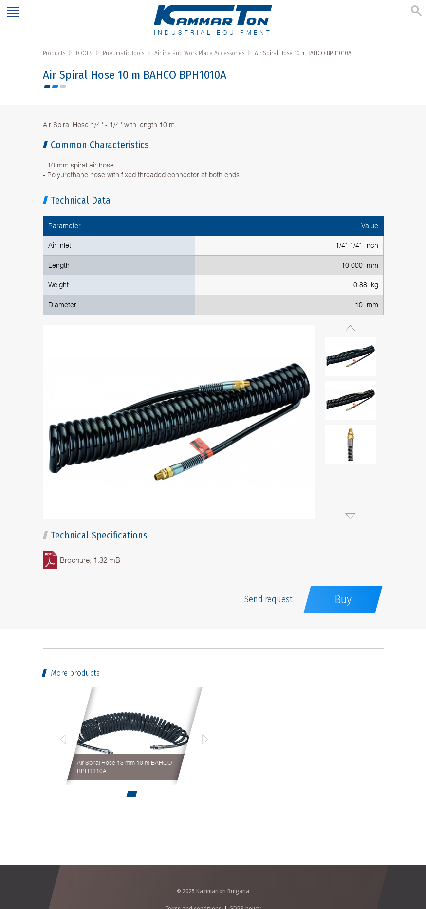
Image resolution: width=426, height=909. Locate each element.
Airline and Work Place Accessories (199, 52)
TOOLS (84, 52)
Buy (343, 599)
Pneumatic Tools (123, 52)
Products (54, 52)
